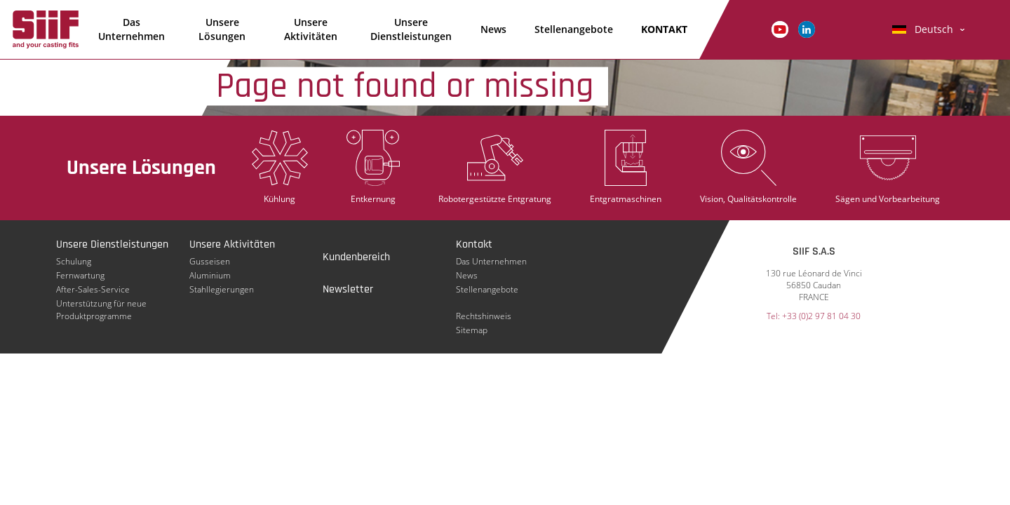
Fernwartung (80, 275)
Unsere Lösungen (221, 29)
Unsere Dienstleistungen (411, 29)
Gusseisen (209, 261)
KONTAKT (664, 29)
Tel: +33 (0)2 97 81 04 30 (814, 316)
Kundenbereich (356, 257)
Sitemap (471, 330)
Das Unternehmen (131, 29)
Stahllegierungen (221, 289)
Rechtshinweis (483, 316)
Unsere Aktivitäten (310, 29)
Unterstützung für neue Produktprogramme (101, 303)
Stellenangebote (573, 29)
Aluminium (210, 275)
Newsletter (348, 289)
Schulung (73, 261)
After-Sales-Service (93, 289)
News (493, 29)
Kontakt (474, 244)
